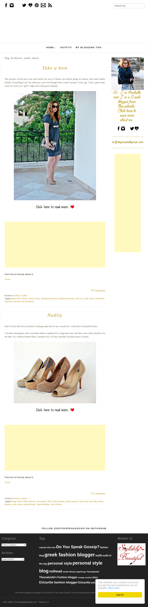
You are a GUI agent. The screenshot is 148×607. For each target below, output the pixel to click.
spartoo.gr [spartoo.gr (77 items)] (81, 572)
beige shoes (17, 501)
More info (113, 588)
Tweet (7, 279)
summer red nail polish (24, 301)
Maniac (8, 504)
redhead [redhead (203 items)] (55, 571)
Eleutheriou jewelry (49, 298)
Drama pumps (72, 501)
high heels (83, 501)
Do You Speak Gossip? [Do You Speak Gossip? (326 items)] (78, 547)
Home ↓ (51, 47)
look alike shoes (96, 501)
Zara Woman (56, 504)
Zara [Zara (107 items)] (95, 577)
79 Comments (97, 290)
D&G (18, 298)
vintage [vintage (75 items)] (81, 577)
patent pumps (29, 504)
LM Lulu (79, 298)
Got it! (120, 595)
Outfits (66, 47)
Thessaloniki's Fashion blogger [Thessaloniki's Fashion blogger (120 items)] (58, 577)
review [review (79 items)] (65, 572)
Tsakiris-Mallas (42, 504)
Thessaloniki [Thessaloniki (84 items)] (92, 572)
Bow (13, 298)
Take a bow (55, 67)
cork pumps (41, 501)
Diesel (24, 298)
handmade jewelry (67, 298)
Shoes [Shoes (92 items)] (72, 571)
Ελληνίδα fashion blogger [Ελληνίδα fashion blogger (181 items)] (58, 582)
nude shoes (89, 298)
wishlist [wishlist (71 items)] (88, 577)
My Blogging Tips (89, 47)
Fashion (16, 295)
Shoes (24, 498)
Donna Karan (34, 298)
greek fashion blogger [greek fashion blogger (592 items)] (69, 554)
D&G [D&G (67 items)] (54, 547)
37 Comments (97, 493)
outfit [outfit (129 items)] (98, 555)
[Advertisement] (55, 245)
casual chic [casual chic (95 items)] (45, 547)
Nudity (54, 315)
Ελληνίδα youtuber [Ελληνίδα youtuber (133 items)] (90, 582)
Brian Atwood (29, 501)
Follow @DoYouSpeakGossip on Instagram (74, 528)
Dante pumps (58, 501)
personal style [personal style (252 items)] (60, 563)
